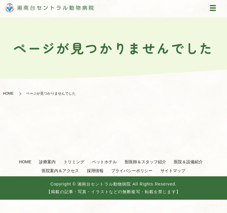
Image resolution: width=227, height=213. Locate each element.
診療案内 (47, 161)
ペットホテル (104, 161)
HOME (8, 93)
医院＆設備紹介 (188, 161)
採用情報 (95, 170)
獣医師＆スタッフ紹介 (145, 161)
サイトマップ (172, 170)
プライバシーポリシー (132, 170)
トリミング (74, 161)
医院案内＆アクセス (60, 170)
